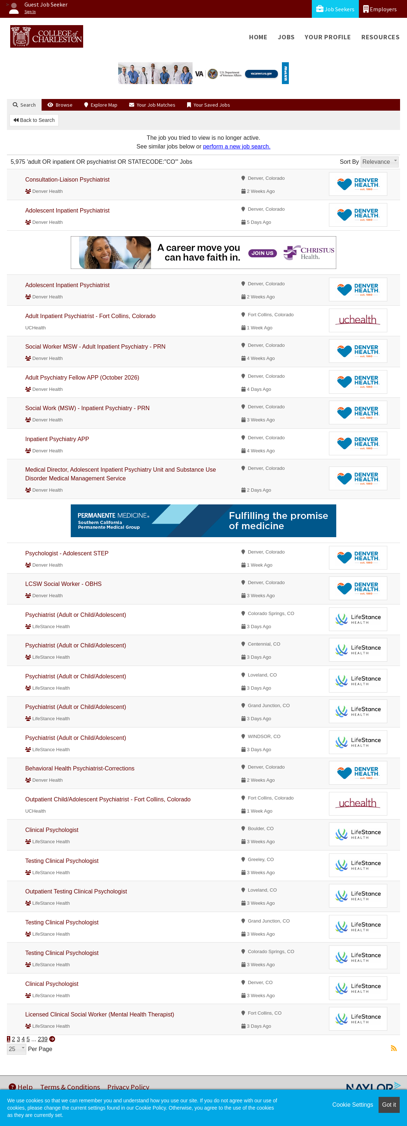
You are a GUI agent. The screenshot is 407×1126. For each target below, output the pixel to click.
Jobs (286, 37)
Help (21, 1086)
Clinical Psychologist (51, 830)
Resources (380, 37)
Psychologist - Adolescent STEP (67, 553)
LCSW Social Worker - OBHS (63, 584)
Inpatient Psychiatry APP (57, 439)
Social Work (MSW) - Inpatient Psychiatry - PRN (87, 408)
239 (43, 1039)
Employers (380, 8)
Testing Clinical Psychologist (61, 861)
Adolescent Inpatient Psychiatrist (67, 210)
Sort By (349, 162)
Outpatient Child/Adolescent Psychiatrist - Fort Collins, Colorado (108, 799)
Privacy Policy (128, 1086)
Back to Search (34, 120)
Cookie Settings (352, 1105)
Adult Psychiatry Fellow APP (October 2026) (82, 377)
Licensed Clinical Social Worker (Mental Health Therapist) (99, 1014)
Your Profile (328, 37)
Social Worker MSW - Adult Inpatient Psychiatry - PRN (95, 347)
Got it (389, 1105)
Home (258, 37)
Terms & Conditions (70, 1086)
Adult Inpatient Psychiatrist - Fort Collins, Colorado (90, 316)
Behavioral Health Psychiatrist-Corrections (80, 768)
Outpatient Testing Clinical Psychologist (76, 891)
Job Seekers (335, 8)
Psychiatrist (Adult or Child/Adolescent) (75, 615)
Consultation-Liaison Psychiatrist (67, 180)
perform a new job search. (237, 146)
